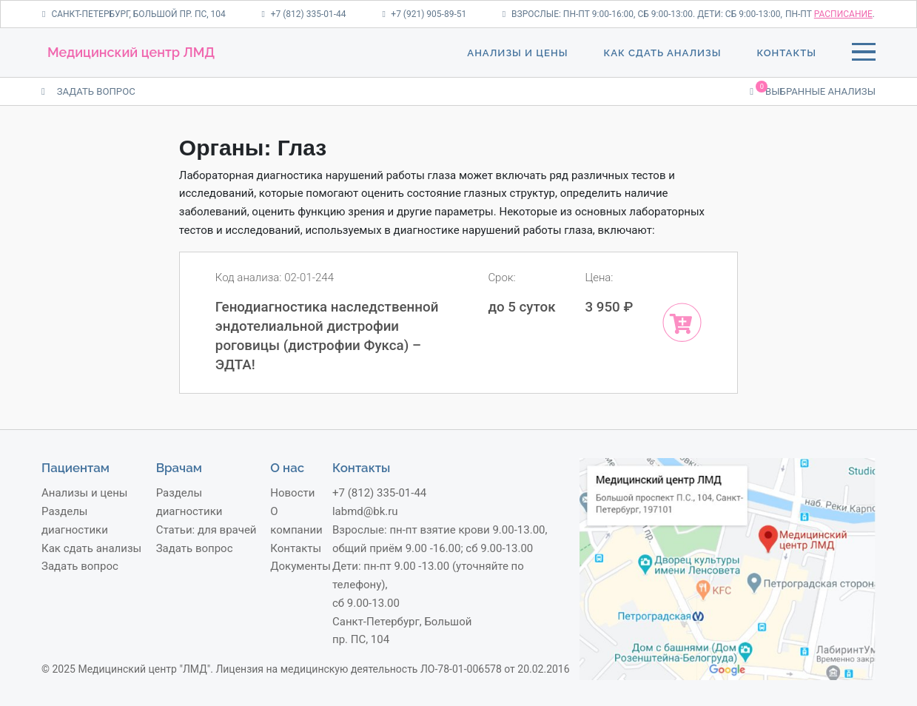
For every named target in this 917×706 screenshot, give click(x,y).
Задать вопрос (79, 566)
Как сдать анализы (662, 52)
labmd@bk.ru (365, 511)
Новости (292, 493)
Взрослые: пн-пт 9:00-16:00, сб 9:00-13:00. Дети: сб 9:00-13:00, (642, 14)
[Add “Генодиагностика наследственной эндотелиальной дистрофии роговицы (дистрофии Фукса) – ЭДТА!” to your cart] (682, 322)
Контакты (786, 52)
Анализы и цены (517, 52)
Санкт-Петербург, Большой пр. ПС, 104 (134, 14)
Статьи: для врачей (206, 530)
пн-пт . (830, 14)
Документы (300, 566)
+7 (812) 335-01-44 (303, 14)
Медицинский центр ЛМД (131, 52)
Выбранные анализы (813, 90)
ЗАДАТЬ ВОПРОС (88, 91)
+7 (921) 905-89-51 (424, 14)
